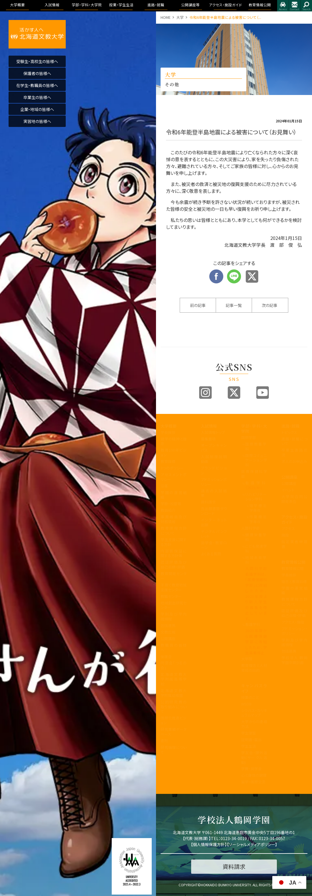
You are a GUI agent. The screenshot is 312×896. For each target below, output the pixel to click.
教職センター (171, 596)
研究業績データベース (174, 732)
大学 (180, 17)
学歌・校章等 (171, 503)
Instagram (205, 392)
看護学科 (256, 485)
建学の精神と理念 (174, 441)
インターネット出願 (214, 522)
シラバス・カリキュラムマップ (254, 713)
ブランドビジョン (214, 470)
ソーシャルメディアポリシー (252, 844)
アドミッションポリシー (214, 482)
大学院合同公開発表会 (294, 499)
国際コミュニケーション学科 (256, 460)
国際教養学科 (256, 446)
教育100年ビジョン (174, 452)
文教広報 (168, 632)
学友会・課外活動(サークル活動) (254, 757)
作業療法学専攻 (258, 519)
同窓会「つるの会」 (174, 665)
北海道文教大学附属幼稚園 (174, 693)
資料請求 (208, 502)
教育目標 (168, 461)
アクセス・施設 (292, 622)
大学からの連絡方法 (254, 724)
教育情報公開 (293, 562)
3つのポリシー (172, 468)
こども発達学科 (256, 548)
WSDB (246, 704)
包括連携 (168, 625)
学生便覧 (248, 733)
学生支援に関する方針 (174, 542)
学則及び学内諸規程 (174, 616)
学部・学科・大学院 (254, 428)
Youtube (262, 392)
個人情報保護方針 (209, 844)
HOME (166, 17)
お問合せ (294, 5)
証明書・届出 (251, 739)
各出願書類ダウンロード (214, 511)
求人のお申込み (294, 461)
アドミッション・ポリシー (294, 631)
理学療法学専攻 (258, 508)
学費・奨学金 (251, 768)
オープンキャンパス (214, 447)
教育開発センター (174, 576)
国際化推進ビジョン (174, 720)
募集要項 (208, 439)
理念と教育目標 (294, 581)
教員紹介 (168, 510)
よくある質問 (211, 554)
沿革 (164, 486)
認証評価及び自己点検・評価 (174, 564)
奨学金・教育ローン (214, 545)
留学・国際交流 (253, 781)
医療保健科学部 (254, 474)
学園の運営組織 (174, 495)
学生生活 (248, 746)
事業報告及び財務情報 (174, 519)
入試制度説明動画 (214, 459)
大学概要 (169, 426)
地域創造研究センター (174, 605)
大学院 (246, 659)
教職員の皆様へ (174, 647)
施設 (285, 535)
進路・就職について (294, 441)
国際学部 (248, 437)
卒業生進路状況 (294, 452)
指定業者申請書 (294, 544)
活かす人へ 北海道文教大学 (37, 34)
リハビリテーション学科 (256, 497)
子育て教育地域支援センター (174, 587)
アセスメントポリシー (174, 477)
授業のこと (250, 697)
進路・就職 (290, 426)
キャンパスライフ (254, 688)
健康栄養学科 (256, 537)
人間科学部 (250, 528)
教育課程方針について (174, 530)
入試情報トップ (213, 432)
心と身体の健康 (254, 775)
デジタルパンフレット (214, 534)
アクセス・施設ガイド (294, 519)
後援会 (166, 656)
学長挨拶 (168, 432)
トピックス (289, 432)
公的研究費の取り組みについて (174, 706)
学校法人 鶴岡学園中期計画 (294, 660)
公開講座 (168, 638)
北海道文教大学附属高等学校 (174, 679)
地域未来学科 (256, 560)
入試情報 (209, 426)
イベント (288, 490)
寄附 (164, 740)
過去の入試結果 (214, 493)
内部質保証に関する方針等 (174, 553)
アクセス (283, 5)
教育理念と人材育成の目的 (254, 668)
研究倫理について (174, 750)
